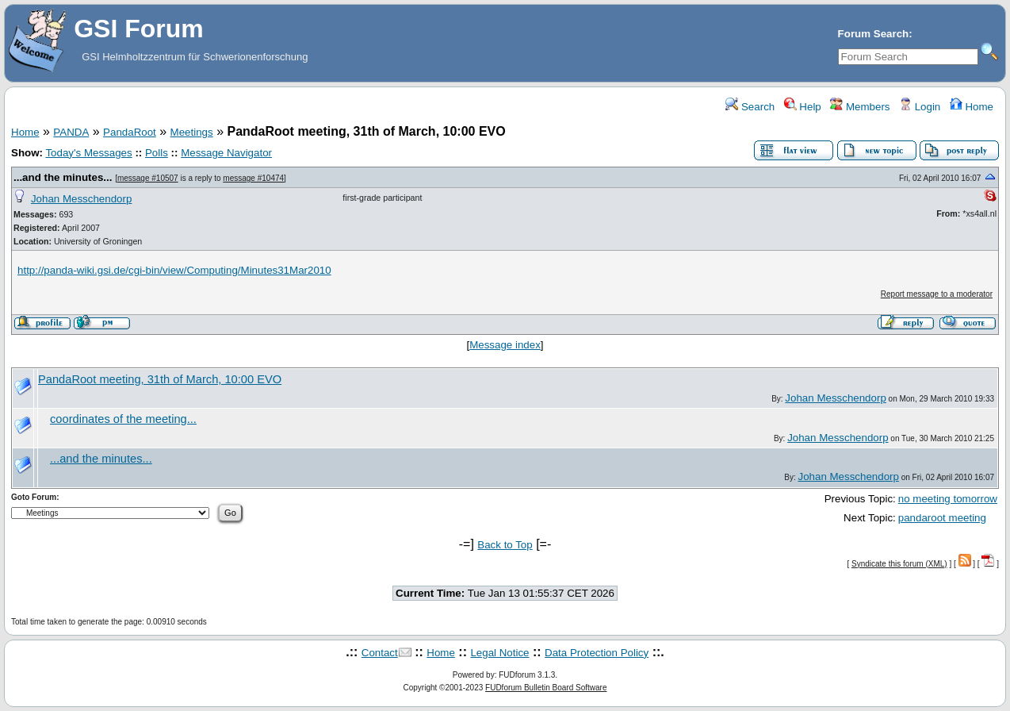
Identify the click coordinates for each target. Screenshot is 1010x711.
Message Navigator (226, 153)
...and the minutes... (62, 177)
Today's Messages (88, 153)
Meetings (191, 132)
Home (971, 107)
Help (802, 107)
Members (859, 107)
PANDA (71, 132)
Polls (156, 153)
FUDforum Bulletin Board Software (545, 687)
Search (750, 107)
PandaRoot (129, 132)
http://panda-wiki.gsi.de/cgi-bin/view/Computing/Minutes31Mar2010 (174, 270)
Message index (505, 345)
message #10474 (253, 178)
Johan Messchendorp (81, 199)
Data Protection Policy (596, 653)
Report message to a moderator (937, 294)
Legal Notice (499, 653)
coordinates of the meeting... (123, 419)
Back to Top (504, 545)
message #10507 (147, 178)
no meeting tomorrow (947, 499)
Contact (380, 653)
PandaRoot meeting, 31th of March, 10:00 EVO (159, 379)
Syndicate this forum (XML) (899, 563)
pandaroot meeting (942, 518)
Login (919, 107)
